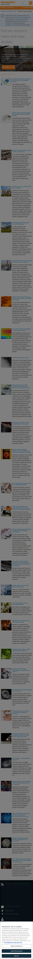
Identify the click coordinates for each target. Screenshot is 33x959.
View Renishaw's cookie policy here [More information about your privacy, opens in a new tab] (13, 942)
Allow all (16, 956)
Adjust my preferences (16, 946)
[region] (16, 940)
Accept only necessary (16, 951)
